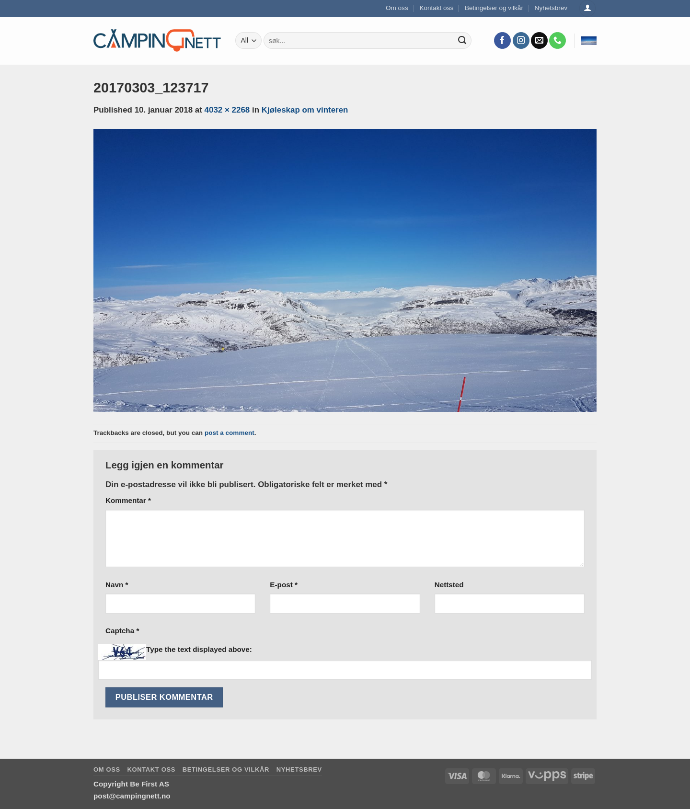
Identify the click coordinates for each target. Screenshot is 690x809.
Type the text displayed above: (199, 649)
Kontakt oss (436, 7)
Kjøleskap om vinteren (305, 109)
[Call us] (557, 40)
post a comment (229, 432)
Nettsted (449, 585)
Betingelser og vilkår (494, 7)
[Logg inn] (587, 8)
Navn (116, 585)
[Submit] (462, 40)
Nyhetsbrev (551, 7)
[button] (589, 41)
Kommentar (128, 500)
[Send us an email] (539, 40)
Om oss (397, 7)
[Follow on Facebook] (502, 40)
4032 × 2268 (227, 109)
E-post (284, 585)
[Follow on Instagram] (521, 40)
